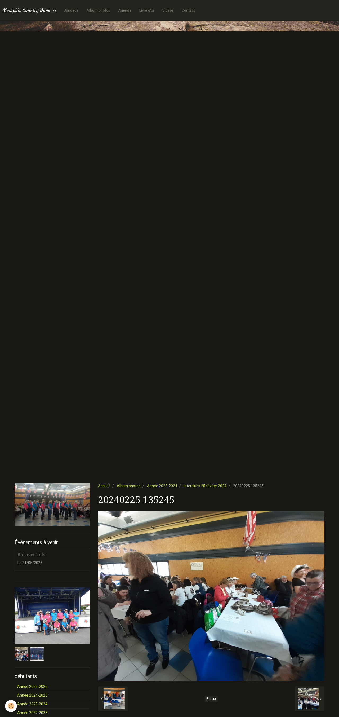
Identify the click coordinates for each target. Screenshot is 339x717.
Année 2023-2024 (162, 486)
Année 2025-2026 (32, 686)
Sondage (71, 10)
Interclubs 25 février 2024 (205, 486)
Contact (188, 10)
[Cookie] (11, 706)
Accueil (104, 486)
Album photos (98, 10)
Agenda (124, 10)
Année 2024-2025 (32, 695)
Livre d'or (146, 10)
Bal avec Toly (31, 554)
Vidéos (168, 10)
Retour (211, 699)
